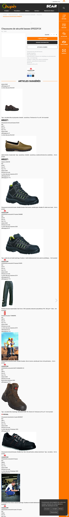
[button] (12, 16)
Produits (6, 10)
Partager (28, 75)
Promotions (17, 10)
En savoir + (47, 508)
